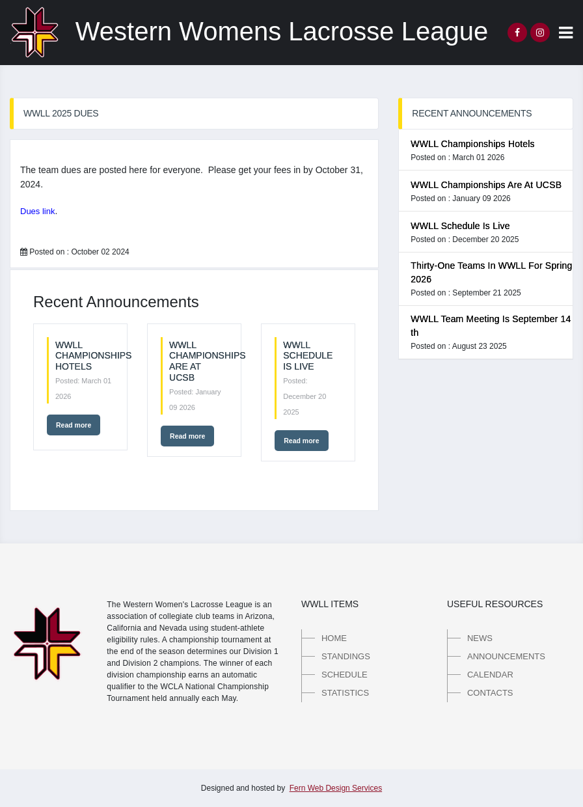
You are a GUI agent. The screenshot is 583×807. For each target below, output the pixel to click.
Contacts (490, 693)
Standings (345, 656)
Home (334, 638)
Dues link (37, 211)
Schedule (344, 674)
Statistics (345, 693)
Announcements (506, 656)
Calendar (490, 674)
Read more (73, 425)
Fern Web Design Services (336, 788)
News (480, 638)
